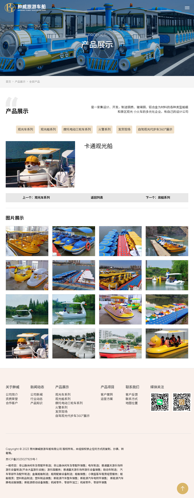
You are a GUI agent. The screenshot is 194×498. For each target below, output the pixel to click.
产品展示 (20, 81)
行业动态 (36, 399)
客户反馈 (132, 394)
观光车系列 (25, 129)
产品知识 (36, 403)
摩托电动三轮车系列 (77, 129)
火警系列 (104, 129)
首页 (8, 81)
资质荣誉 (12, 399)
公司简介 (12, 394)
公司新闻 (36, 394)
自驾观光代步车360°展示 (155, 129)
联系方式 (132, 399)
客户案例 (107, 394)
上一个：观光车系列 (36, 197)
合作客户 (12, 403)
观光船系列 (48, 129)
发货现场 (124, 129)
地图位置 (132, 403)
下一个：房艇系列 (158, 197)
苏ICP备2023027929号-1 (21, 459)
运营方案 (107, 399)
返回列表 (97, 197)
